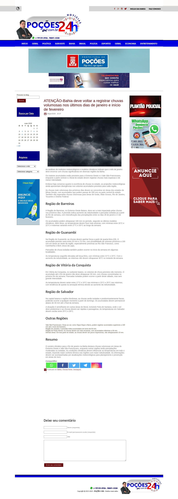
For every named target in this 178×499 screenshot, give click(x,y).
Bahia (59, 370)
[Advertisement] (85, 394)
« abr (18, 146)
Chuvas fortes (67, 370)
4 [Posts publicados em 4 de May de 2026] (22, 131)
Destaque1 (77, 370)
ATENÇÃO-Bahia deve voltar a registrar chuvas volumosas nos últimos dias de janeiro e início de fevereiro (83, 105)
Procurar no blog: (23, 95)
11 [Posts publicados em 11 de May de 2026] (22, 134)
